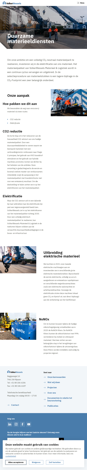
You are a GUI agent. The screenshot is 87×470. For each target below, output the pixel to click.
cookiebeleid (10, 456)
